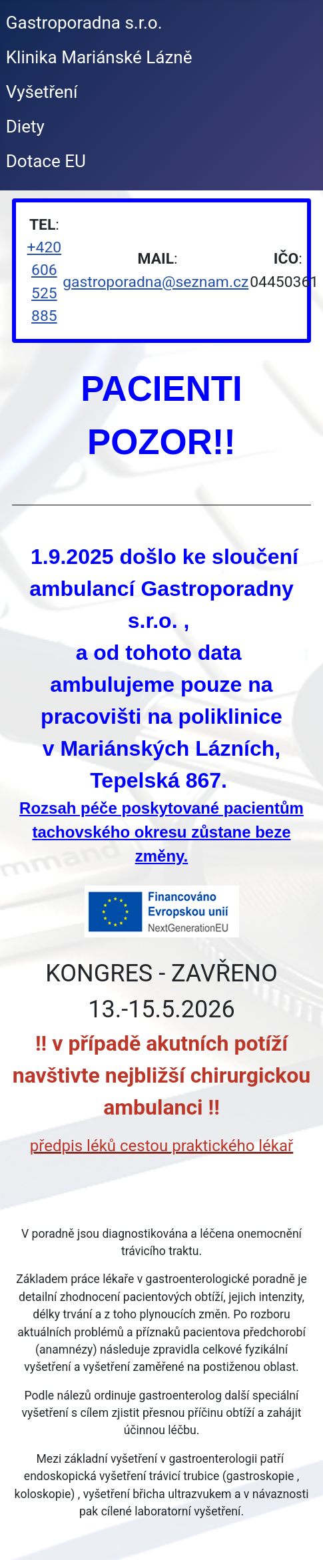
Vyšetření (42, 92)
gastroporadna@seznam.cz (155, 282)
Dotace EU (46, 161)
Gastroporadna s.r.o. (84, 23)
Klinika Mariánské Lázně (99, 57)
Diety (25, 126)
